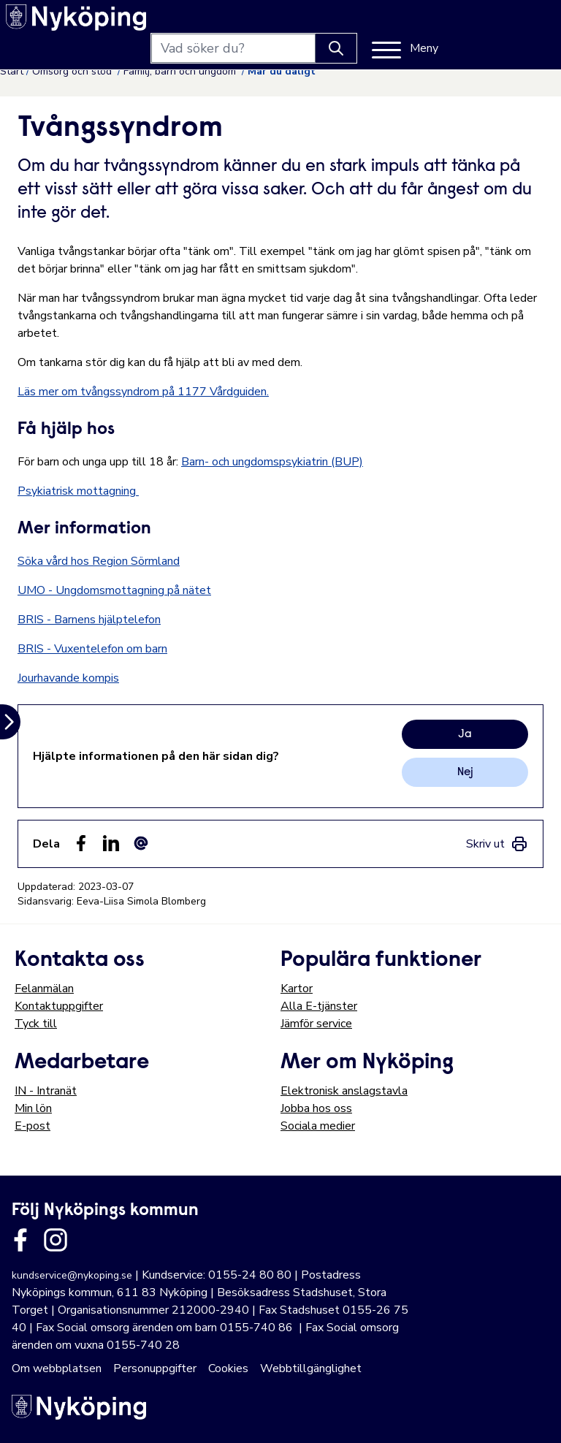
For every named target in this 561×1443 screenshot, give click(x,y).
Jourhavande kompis (68, 678)
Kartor (296, 989)
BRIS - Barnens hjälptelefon (89, 620)
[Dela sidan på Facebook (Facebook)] (81, 843)
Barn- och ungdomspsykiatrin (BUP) (272, 462)
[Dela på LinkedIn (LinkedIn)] (111, 843)
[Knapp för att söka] (444, 23)
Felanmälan (44, 989)
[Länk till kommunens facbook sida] (20, 1239)
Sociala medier (317, 1126)
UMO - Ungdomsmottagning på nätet (114, 590)
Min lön (33, 1108)
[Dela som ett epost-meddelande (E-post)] (141, 843)
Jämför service (316, 1024)
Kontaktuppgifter (59, 1006)
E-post (32, 1126)
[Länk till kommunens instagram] (55, 1239)
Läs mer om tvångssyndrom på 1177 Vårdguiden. (143, 392)
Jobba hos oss (316, 1108)
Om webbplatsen (57, 1368)
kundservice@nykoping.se (72, 1275)
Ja (465, 734)
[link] (497, 844)
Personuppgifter (154, 1368)
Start (11, 71)
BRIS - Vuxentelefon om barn (92, 649)
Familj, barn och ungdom (181, 71)
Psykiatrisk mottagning (78, 491)
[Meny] (513, 23)
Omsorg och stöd (73, 71)
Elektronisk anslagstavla (344, 1091)
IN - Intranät (46, 1091)
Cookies (228, 1368)
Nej (465, 772)
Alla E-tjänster (318, 1006)
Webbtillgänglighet (311, 1368)
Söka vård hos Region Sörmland (99, 561)
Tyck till (36, 1024)
